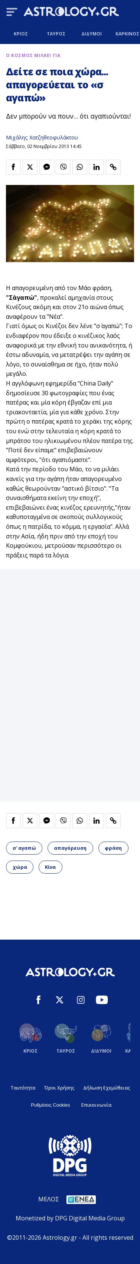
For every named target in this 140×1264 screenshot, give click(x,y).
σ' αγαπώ (24, 848)
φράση (113, 848)
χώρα (20, 867)
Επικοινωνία (96, 1104)
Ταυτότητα (22, 1087)
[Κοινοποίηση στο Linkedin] (96, 167)
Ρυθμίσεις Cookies (50, 1105)
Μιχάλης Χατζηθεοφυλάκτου (42, 137)
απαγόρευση (70, 848)
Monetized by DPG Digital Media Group (70, 1218)
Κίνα (50, 867)
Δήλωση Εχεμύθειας (106, 1087)
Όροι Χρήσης (59, 1087)
